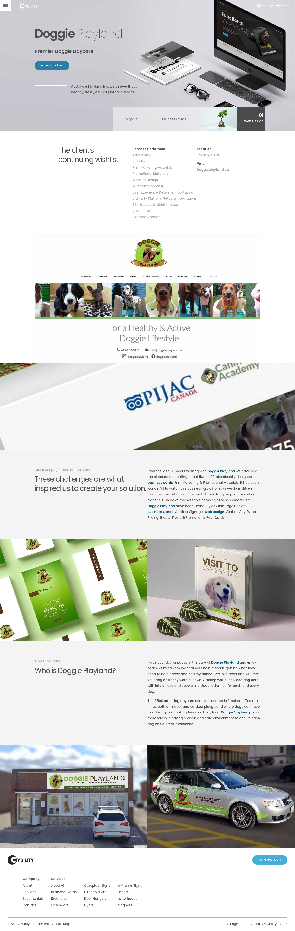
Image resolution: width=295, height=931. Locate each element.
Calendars (59, 905)
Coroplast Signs (97, 885)
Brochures (59, 898)
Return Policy (43, 924)
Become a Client (52, 65)
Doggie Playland (221, 471)
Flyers (89, 905)
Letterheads (128, 898)
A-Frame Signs (130, 885)
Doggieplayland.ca (213, 169)
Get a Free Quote (270, 860)
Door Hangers (95, 898)
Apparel (132, 119)
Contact (29, 905)
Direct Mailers (95, 892)
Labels (123, 892)
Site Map (63, 924)
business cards (160, 482)
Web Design (214, 512)
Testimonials (33, 898)
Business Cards (173, 119)
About (27, 885)
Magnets (125, 905)
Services (29, 892)
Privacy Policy (19, 924)
